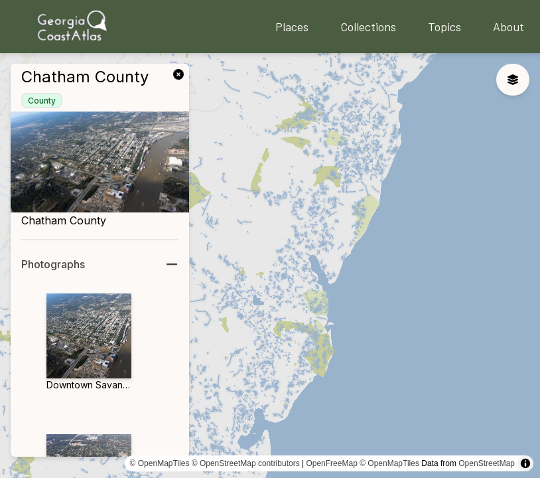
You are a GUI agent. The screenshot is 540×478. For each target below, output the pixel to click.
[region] (270, 265)
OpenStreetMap (486, 463)
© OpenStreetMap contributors (246, 463)
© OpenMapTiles (160, 463)
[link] (181, 73)
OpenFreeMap (331, 463)
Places (291, 26)
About (508, 26)
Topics (444, 26)
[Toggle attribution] (525, 463)
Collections (368, 26)
